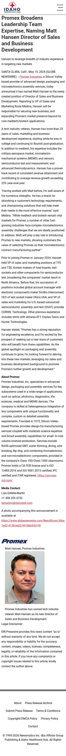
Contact (33, 726)
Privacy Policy (49, 718)
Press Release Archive (38, 703)
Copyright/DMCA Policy (22, 718)
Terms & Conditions (48, 710)
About (17, 703)
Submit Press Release (19, 710)
